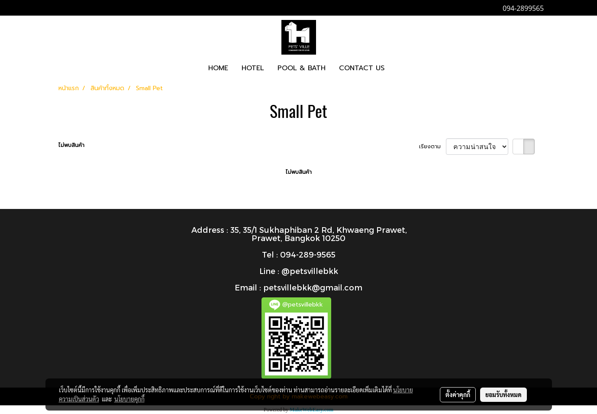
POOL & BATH (302, 68)
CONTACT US (361, 68)
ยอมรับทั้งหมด (503, 394)
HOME (218, 68)
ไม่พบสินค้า (71, 145)
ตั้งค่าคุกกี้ (457, 394)
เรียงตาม (432, 146)
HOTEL (253, 68)
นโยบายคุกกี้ (129, 399)
